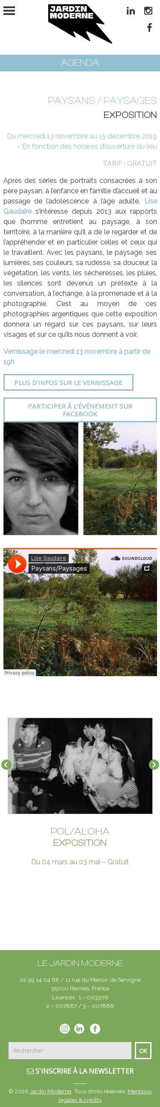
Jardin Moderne (50, 1091)
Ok (143, 1051)
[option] (80, 478)
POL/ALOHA (80, 831)
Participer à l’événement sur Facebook (80, 410)
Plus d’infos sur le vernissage (68, 382)
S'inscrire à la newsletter (80, 1071)
